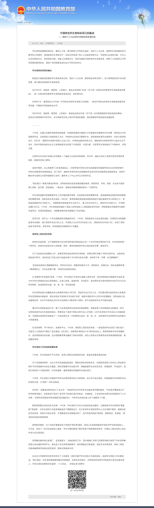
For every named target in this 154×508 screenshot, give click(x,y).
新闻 (29, 22)
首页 (25, 22)
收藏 (60, 43)
